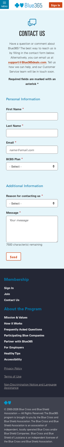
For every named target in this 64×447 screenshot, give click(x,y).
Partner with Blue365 (18, 341)
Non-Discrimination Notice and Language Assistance (30, 386)
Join (7, 294)
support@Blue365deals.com (27, 62)
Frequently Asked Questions (23, 329)
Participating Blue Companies (24, 335)
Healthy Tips (12, 353)
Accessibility (13, 359)
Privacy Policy (13, 368)
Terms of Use (12, 376)
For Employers (14, 347)
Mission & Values (15, 317)
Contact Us (11, 300)
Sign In (55, 5)
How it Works (13, 323)
